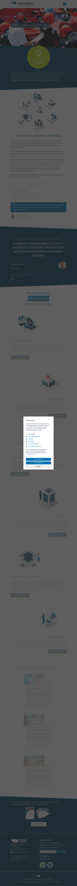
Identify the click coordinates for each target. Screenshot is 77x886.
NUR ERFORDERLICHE (38, 462)
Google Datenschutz (31, 454)
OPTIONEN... (38, 466)
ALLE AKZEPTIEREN (38, 459)
